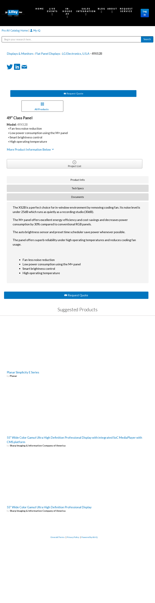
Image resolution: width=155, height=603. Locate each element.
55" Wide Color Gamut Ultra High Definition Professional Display (49, 507)
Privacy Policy (73, 537)
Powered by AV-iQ (89, 537)
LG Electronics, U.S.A (75, 53)
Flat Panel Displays (47, 53)
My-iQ (35, 30)
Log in (145, 13)
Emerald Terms (58, 537)
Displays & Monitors (20, 53)
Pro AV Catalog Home (15, 30)
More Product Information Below (30, 149)
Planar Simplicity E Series (23, 372)
